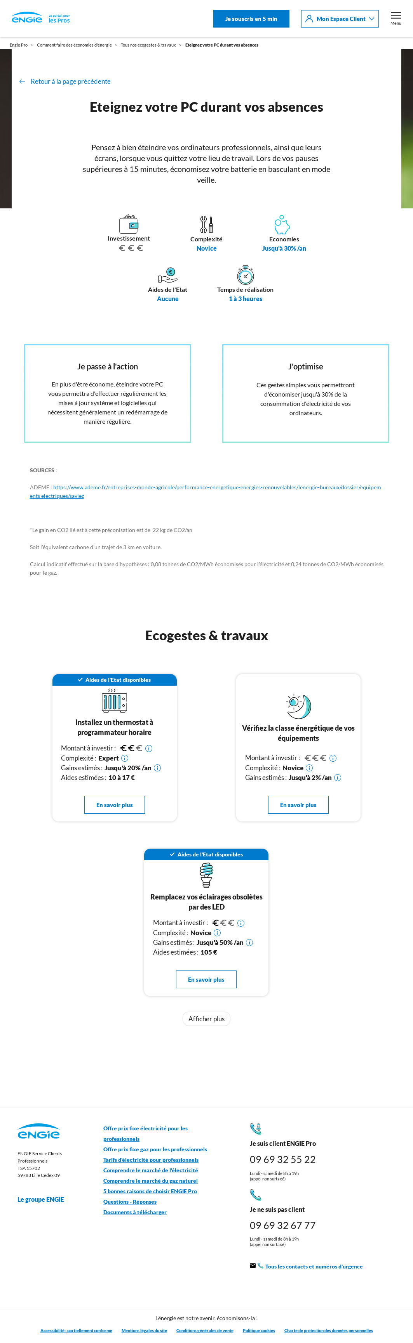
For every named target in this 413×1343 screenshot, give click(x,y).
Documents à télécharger (135, 1212)
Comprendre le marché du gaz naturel (150, 1181)
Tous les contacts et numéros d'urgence (306, 1267)
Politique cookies (259, 1330)
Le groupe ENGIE (44, 1199)
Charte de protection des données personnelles (328, 1330)
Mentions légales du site (144, 1330)
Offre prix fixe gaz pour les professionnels (155, 1149)
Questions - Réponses (130, 1202)
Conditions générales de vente (205, 1330)
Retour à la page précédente (71, 81)
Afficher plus (206, 1019)
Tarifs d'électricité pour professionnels (151, 1160)
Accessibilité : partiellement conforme (76, 1330)
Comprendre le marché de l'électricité (150, 1170)
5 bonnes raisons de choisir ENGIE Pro (150, 1191)
